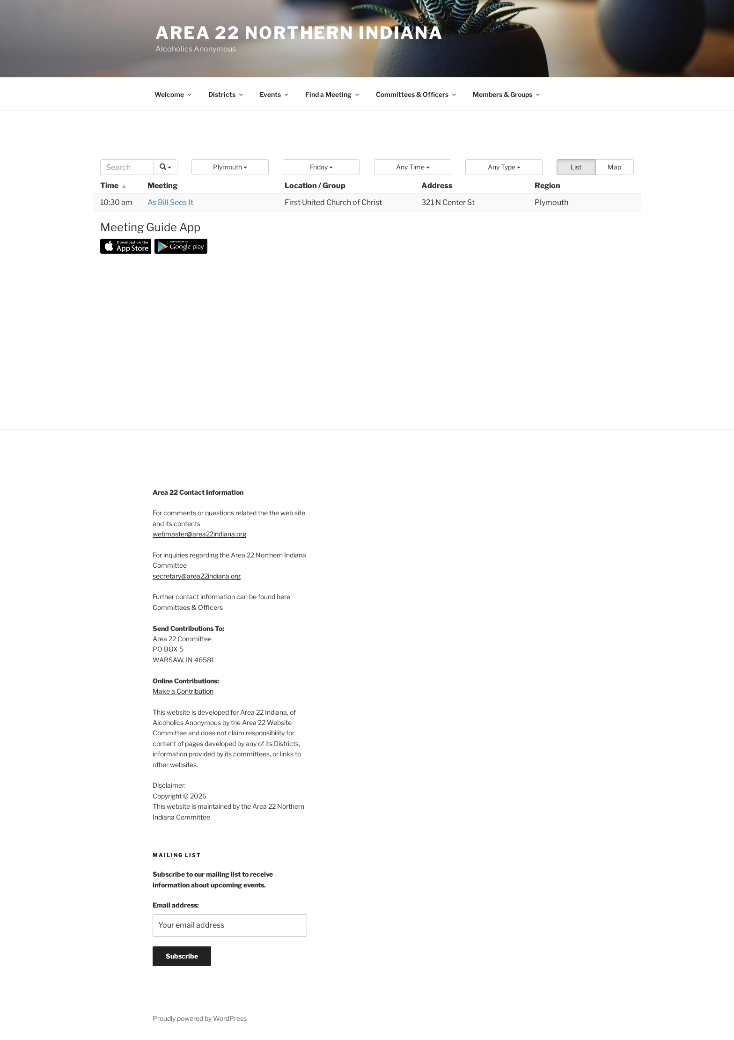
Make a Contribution (183, 691)
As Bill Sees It (170, 202)
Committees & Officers (416, 94)
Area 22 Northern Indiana (299, 32)
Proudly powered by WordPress (200, 1018)
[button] (230, 167)
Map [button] (614, 167)
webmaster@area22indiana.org (199, 534)
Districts (226, 94)
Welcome (173, 94)
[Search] (127, 167)
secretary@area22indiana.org (197, 576)
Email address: (176, 905)
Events (275, 94)
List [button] (576, 167)
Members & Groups (507, 94)
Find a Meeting (332, 94)
